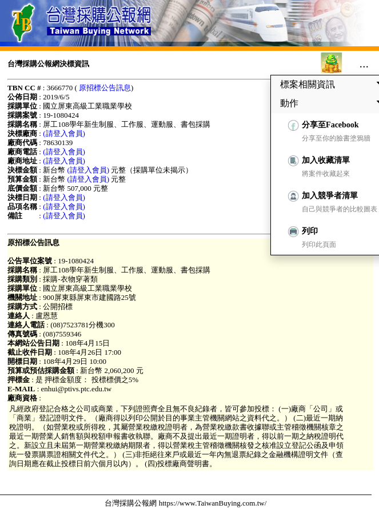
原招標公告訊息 (105, 87)
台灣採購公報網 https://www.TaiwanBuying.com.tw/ (185, 503)
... (364, 63)
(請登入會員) (64, 133)
